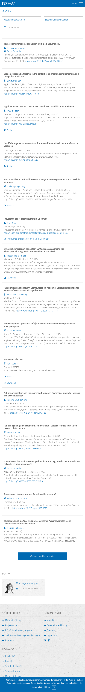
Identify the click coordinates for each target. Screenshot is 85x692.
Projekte (9, 661)
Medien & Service (13, 676)
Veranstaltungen (12, 671)
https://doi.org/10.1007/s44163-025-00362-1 (44, 61)
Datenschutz (11, 640)
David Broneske (14, 51)
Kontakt (50, 620)
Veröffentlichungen (14, 666)
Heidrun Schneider (15, 528)
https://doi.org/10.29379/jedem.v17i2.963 (28, 413)
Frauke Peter (13, 111)
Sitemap (51, 630)
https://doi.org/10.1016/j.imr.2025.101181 (22, 94)
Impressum (52, 635)
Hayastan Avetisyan (16, 48)
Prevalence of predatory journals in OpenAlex (28, 239)
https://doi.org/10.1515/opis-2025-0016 (29, 508)
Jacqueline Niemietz (16, 256)
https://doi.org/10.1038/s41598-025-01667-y (23, 481)
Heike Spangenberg (16, 186)
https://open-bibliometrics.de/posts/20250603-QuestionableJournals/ (36, 233)
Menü (77, 3)
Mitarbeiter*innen (13, 620)
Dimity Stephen (14, 81)
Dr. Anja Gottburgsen (28, 583)
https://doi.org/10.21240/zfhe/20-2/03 (21, 160)
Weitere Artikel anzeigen (42, 556)
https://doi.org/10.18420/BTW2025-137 (21, 346)
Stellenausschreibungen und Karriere (22, 635)
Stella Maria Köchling (17, 295)
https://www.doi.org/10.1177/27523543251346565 (37, 311)
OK (54, 687)
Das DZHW (10, 656)
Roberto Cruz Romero (17, 400)
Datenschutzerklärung (41, 687)
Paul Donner (12, 223)
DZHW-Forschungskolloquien (18, 630)
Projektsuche (11, 625)
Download (11, 277)
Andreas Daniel (14, 432)
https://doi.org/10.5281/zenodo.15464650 (22, 448)
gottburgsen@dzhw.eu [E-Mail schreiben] (17, 589)
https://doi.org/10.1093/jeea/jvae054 (20, 124)
